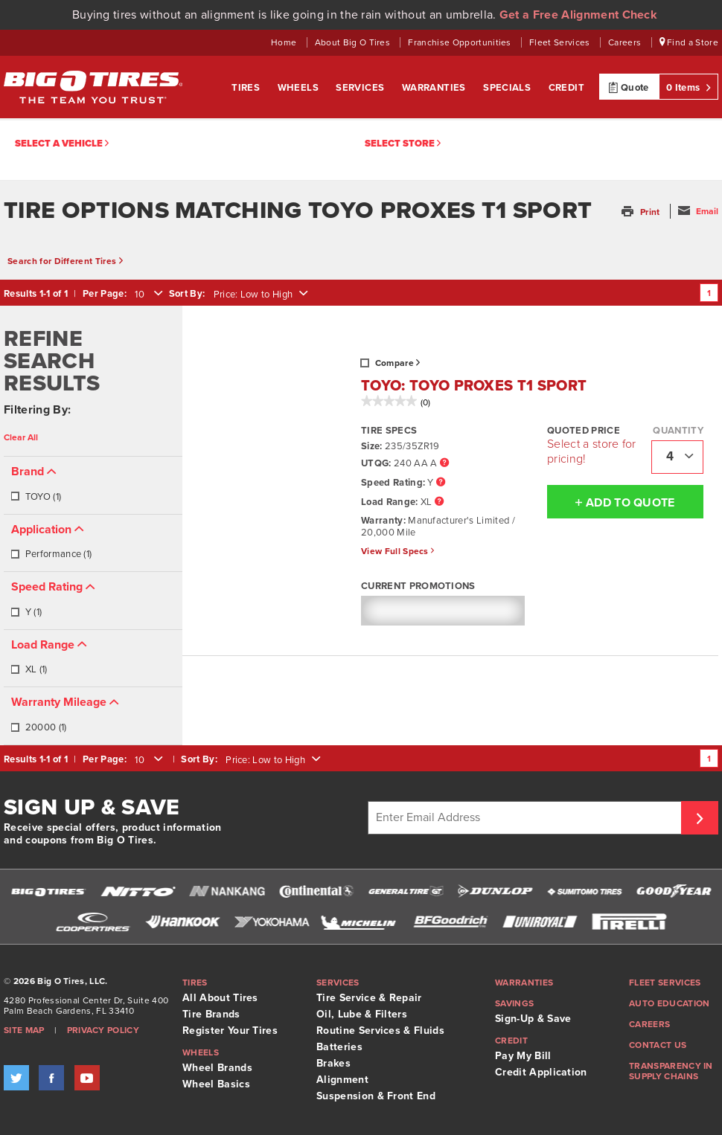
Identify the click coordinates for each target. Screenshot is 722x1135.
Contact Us (657, 1045)
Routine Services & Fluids (380, 1030)
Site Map (24, 1030)
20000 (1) (38, 727)
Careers (626, 42)
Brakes (333, 1063)
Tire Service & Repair (369, 997)
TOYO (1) (35, 497)
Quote (628, 87)
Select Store (403, 144)
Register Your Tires (230, 1030)
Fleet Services (560, 42)
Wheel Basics (216, 1084)
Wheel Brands (217, 1067)
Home (285, 42)
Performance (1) (51, 554)
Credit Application (541, 1072)
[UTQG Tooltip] (444, 464)
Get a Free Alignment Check (578, 14)
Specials (508, 88)
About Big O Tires (354, 42)
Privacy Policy (103, 1030)
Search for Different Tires (65, 261)
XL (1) (28, 669)
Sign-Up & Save (533, 1018)
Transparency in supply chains (671, 1071)
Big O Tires (93, 87)
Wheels (300, 88)
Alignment (342, 1079)
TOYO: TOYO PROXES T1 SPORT (474, 386)
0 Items (688, 87)
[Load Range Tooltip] (439, 502)
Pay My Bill (523, 1055)
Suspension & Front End (375, 1096)
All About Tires (220, 997)
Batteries (339, 1047)
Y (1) (26, 612)
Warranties (435, 88)
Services (361, 88)
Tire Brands (211, 1014)
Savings (514, 1003)
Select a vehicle (62, 144)
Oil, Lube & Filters (361, 1014)
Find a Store (689, 42)
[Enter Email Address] (527, 818)
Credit (566, 88)
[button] (642, 212)
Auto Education (669, 1003)
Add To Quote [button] (611, 502)
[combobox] (147, 294)
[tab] (93, 486)
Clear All (21, 437)
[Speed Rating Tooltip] (440, 483)
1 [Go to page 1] (709, 293)
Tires (246, 88)
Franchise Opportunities (461, 42)
